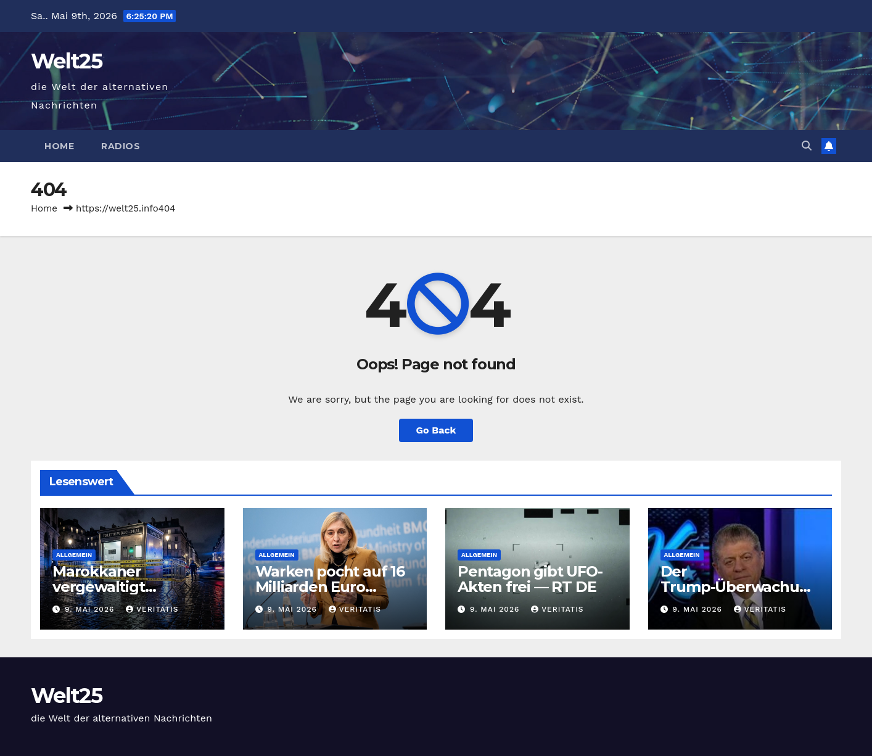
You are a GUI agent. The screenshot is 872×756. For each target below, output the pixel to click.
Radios (120, 146)
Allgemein (74, 554)
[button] (807, 146)
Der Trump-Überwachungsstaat (739, 586)
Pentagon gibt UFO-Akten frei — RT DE (530, 579)
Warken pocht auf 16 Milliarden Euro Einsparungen (330, 586)
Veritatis (152, 609)
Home (59, 146)
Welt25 (66, 61)
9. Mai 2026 (91, 609)
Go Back (436, 430)
